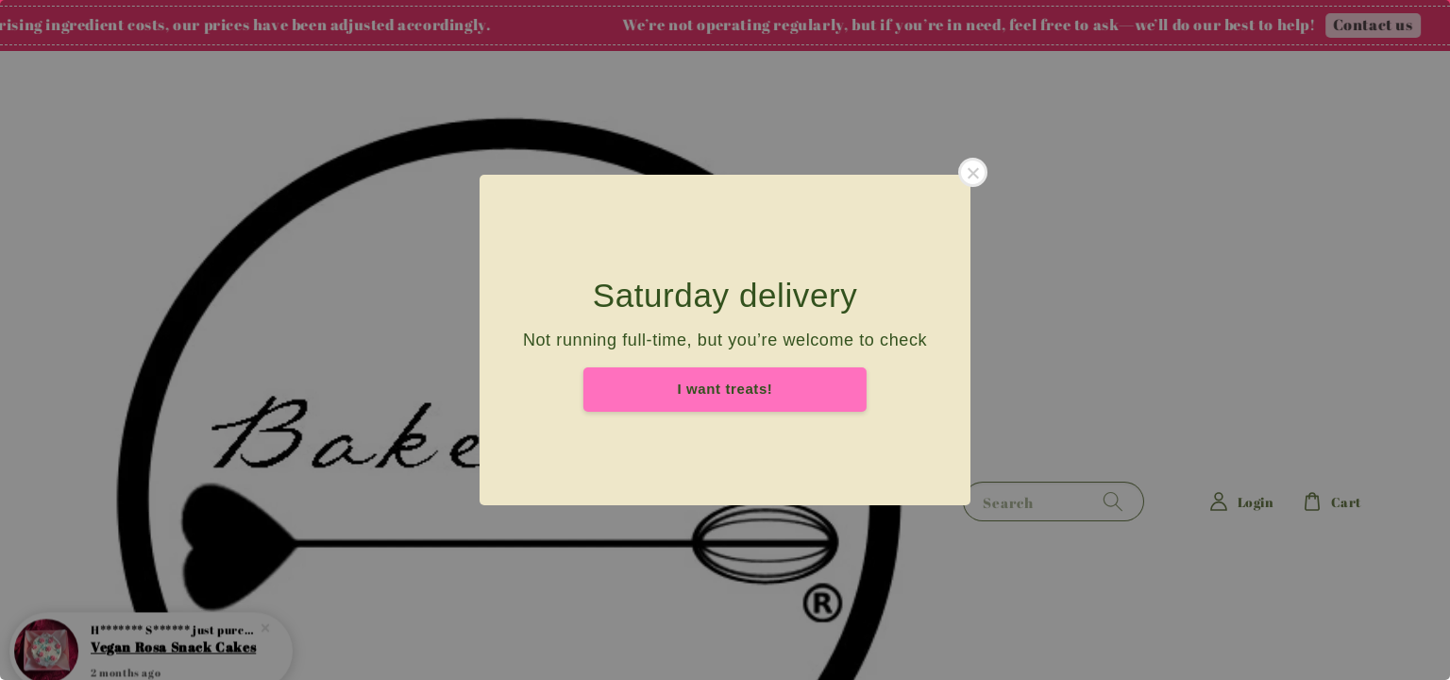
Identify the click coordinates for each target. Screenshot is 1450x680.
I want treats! (725, 389)
